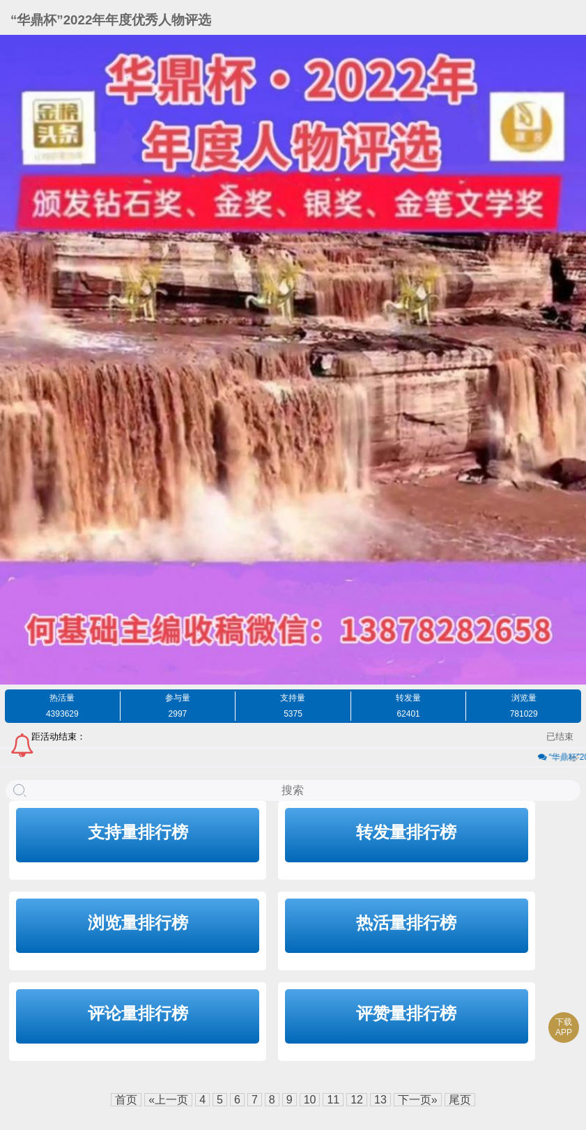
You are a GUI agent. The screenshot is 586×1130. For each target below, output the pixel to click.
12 (356, 1100)
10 (310, 1100)
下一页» (418, 1100)
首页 (126, 1100)
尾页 (460, 1100)
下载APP (563, 1027)
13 (380, 1100)
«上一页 (168, 1100)
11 (333, 1100)
